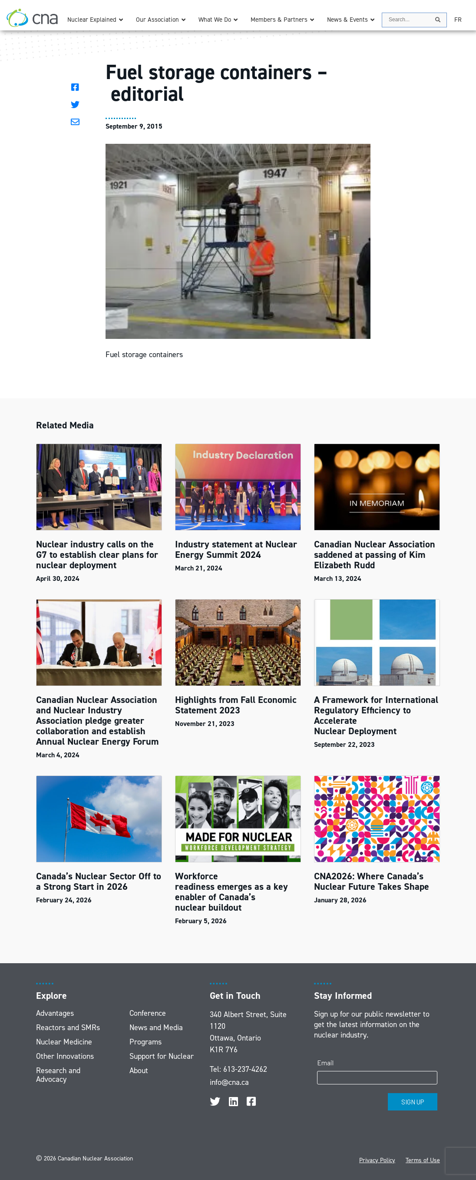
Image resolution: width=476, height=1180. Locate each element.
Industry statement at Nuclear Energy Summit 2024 (236, 549)
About (138, 1070)
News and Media (156, 1027)
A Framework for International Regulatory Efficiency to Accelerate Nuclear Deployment (376, 715)
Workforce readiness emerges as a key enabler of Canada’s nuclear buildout (231, 892)
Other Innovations (65, 1056)
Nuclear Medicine (64, 1041)
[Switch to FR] (458, 19)
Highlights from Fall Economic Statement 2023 (236, 704)
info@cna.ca (229, 1082)
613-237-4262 (245, 1069)
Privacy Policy (377, 1160)
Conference (147, 1013)
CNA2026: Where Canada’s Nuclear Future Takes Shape (373, 881)
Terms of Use (423, 1160)
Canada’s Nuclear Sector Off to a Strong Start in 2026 (98, 881)
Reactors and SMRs (68, 1027)
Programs (145, 1041)
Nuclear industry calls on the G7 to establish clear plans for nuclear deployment (97, 554)
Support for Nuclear (161, 1056)
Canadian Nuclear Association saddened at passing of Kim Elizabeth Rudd (374, 554)
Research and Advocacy (58, 1075)
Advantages (55, 1013)
